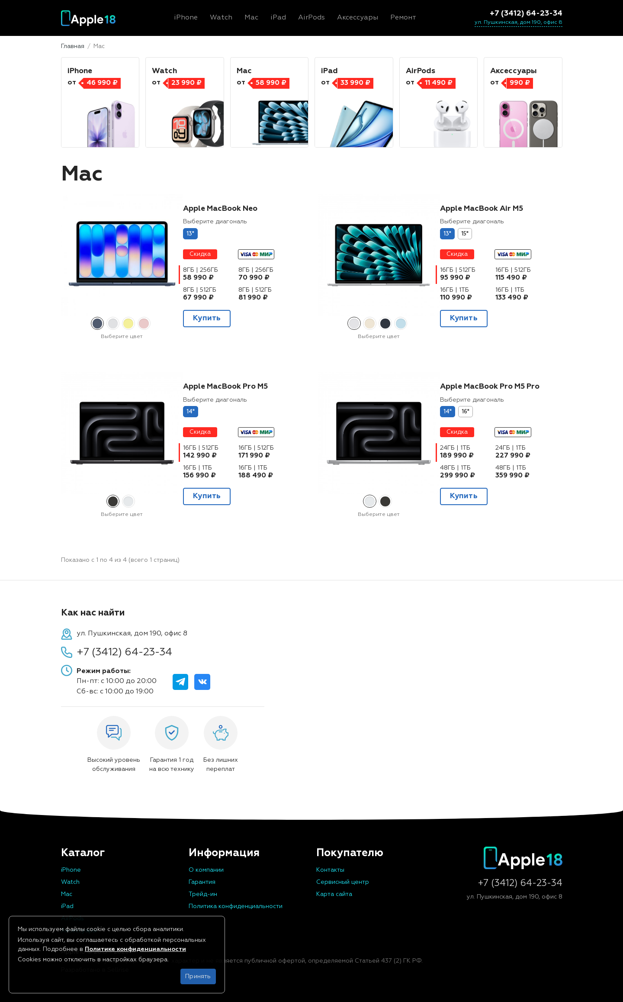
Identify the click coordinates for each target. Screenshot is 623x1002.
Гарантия (202, 882)
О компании (206, 870)
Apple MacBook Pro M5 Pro (490, 386)
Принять (198, 976)
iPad (67, 906)
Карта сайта (334, 894)
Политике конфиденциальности (135, 949)
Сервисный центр (342, 882)
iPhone (71, 870)
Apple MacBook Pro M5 (225, 386)
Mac (66, 894)
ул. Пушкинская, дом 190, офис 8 (518, 22)
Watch (70, 882)
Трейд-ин (203, 894)
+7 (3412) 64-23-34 (526, 13)
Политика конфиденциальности (236, 906)
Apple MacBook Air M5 (481, 209)
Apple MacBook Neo (220, 209)
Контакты (330, 870)
